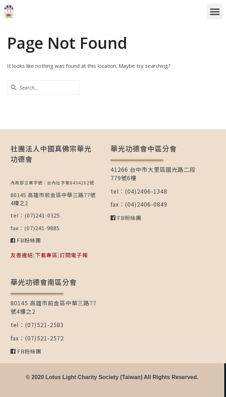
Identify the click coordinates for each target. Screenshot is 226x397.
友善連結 (22, 255)
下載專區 (46, 255)
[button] (214, 11)
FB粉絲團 (28, 240)
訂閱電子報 (74, 255)
